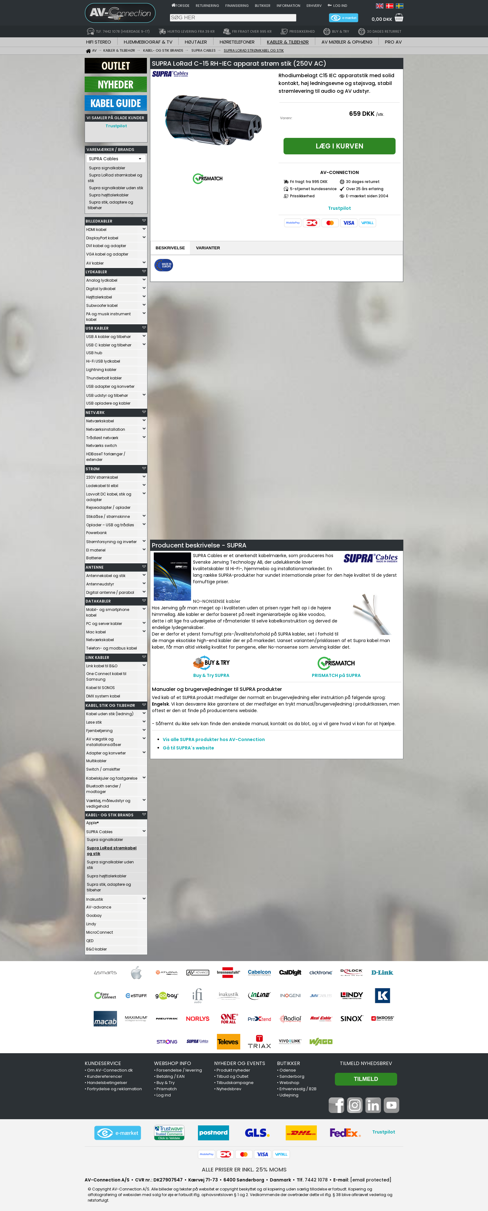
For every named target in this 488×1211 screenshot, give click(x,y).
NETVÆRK (95, 411)
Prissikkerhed (302, 196)
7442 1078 (316, 1178)
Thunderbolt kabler (104, 376)
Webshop (289, 1081)
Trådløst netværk (102, 436)
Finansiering (237, 5)
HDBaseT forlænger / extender (105, 455)
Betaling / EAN (171, 1075)
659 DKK (362, 113)
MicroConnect (99, 930)
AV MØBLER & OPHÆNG (347, 42)
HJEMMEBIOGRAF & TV (148, 42)
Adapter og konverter (106, 751)
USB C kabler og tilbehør (108, 343)
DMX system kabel (103, 694)
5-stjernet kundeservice (313, 188)
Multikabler (96, 759)
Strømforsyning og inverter (111, 540)
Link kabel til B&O (101, 664)
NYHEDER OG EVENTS (239, 1061)
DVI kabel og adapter (106, 244)
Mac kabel (96, 630)
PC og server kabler (104, 622)
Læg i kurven (340, 146)
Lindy (91, 922)
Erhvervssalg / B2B (298, 1087)
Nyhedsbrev (229, 1087)
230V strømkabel (102, 475)
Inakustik (94, 897)
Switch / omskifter (103, 767)
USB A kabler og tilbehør (108, 335)
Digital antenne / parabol (110, 591)
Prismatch (167, 1087)
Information (288, 5)
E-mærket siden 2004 (367, 196)
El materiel (96, 548)
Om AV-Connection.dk (110, 1069)
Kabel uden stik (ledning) (110, 712)
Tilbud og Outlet (232, 1075)
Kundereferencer (104, 1075)
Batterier (94, 556)
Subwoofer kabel (102, 304)
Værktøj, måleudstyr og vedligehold (108, 801)
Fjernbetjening (99, 729)
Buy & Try (166, 1081)
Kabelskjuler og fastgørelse (111, 776)
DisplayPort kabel (102, 236)
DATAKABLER (98, 599)
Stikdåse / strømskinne (108, 515)
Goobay (94, 914)
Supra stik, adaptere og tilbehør (110, 203)
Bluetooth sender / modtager (103, 787)
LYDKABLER (96, 270)
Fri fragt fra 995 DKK (308, 181)
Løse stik (94, 720)
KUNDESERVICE (103, 1061)
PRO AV (393, 42)
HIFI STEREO (98, 42)
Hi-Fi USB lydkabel (103, 359)
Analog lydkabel (101, 278)
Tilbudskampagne (235, 1081)
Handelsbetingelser (107, 1081)
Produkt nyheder (233, 1069)
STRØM (93, 467)
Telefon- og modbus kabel (111, 646)
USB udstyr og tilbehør (107, 394)
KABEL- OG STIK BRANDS (110, 813)
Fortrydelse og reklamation (114, 1087)
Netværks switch (101, 444)
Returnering (207, 5)
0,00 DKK (382, 19)
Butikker (262, 5)
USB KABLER (97, 326)
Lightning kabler (101, 368)
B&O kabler (96, 947)
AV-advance (98, 905)
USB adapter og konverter (110, 384)
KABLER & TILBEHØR (288, 42)
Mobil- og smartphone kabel (107, 610)
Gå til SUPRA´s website (188, 748)
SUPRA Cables (99, 830)
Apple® (92, 821)
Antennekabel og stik (105, 574)
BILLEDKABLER (99, 219)
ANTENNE (95, 565)
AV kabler (95, 261)
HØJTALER (196, 42)
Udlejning (288, 1093)
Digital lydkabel (100, 287)
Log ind (340, 5)
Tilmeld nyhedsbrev (366, 1061)
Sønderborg (291, 1075)
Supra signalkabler (107, 166)
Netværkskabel (100, 419)
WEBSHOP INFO (172, 1061)
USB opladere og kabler (108, 401)
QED (89, 939)
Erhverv (314, 5)
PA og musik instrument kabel (108, 315)
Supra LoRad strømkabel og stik (115, 176)
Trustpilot (116, 126)
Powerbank (96, 531)
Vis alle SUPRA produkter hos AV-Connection (214, 739)
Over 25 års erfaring (364, 188)
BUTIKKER (288, 1061)
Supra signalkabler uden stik (116, 186)
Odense (287, 1069)
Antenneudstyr (100, 582)
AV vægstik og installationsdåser (103, 740)
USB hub (94, 351)
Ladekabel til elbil (102, 484)
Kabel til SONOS (100, 686)
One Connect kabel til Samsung (106, 674)
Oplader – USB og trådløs (110, 523)
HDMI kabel (96, 228)
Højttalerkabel (99, 295)
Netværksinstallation (105, 427)
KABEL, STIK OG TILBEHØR (110, 703)
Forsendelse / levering (179, 1069)
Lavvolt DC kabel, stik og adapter (108, 495)
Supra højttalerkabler (109, 193)
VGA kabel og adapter (107, 252)
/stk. (380, 114)
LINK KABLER (97, 656)
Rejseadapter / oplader (108, 506)
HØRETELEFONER (237, 42)
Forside (183, 5)
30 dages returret (363, 181)
